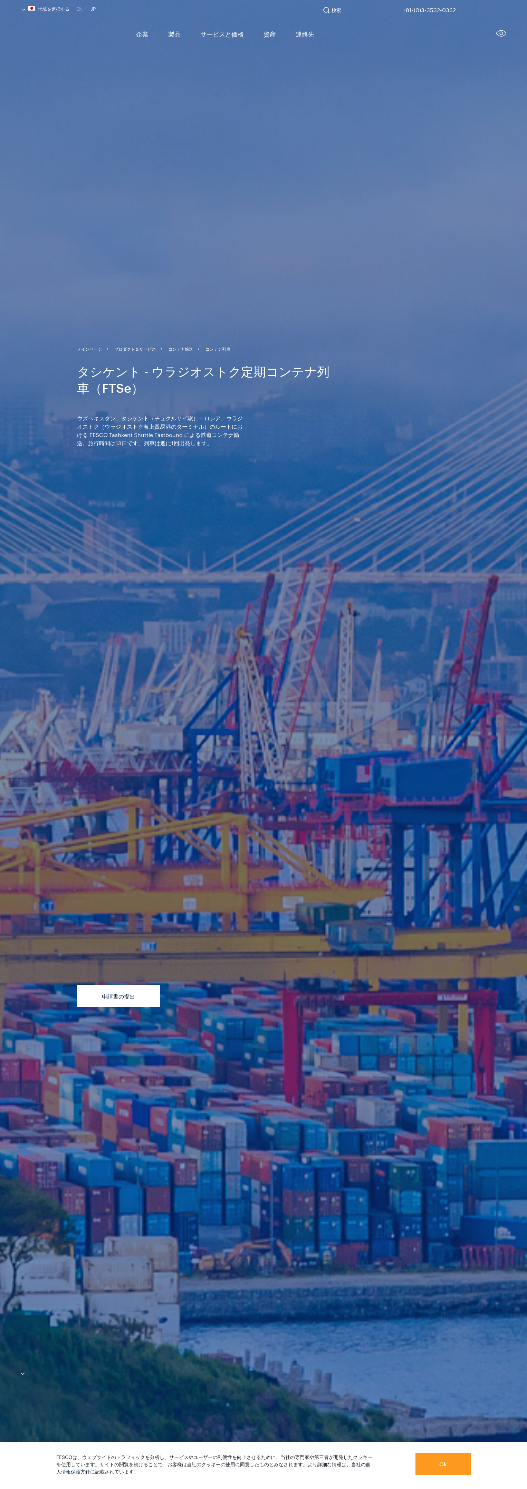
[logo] (72, 36)
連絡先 (289, 33)
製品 (170, 33)
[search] (335, 13)
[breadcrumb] (89, 348)
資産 (257, 33)
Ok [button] (443, 1464)
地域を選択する (45, 8)
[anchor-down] (12, 1372)
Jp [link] (93, 8)
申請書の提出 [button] (118, 996)
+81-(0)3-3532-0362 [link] (429, 8)
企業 (140, 33)
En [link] (79, 8)
